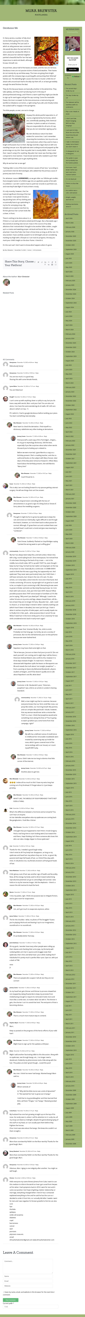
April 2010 (69, 1072)
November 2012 (71, 934)
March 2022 (69, 436)
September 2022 (71, 410)
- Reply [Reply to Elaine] (33, 1051)
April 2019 (69, 592)
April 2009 (69, 1126)
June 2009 (69, 1117)
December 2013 (71, 877)
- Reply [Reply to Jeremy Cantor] (45, 436)
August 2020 (70, 521)
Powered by (73, 77)
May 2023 (69, 374)
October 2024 (70, 298)
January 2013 (70, 926)
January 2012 (70, 979)
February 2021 (70, 494)
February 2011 (70, 1028)
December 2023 (71, 343)
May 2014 (69, 854)
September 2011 (71, 997)
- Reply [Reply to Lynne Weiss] (37, 386)
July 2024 (69, 312)
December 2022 (71, 396)
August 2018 (70, 627)
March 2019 (69, 596)
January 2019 (70, 605)
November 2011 (71, 988)
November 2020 (71, 507)
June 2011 (69, 1010)
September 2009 (71, 1104)
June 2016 (69, 743)
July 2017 (69, 685)
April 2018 (69, 645)
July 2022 (69, 418)
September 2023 (71, 356)
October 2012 (70, 939)
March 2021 (69, 490)
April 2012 (69, 966)
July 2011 (69, 1006)
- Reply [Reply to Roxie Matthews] (38, 870)
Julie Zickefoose (14, 943)
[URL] (28, 1286)
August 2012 (70, 948)
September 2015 (71, 783)
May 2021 (69, 481)
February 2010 (70, 1081)
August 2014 (70, 841)
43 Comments (37, 250)
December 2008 (71, 1144)
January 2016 (70, 765)
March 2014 (69, 863)
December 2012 (71, 930)
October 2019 (70, 565)
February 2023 (70, 387)
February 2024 (70, 334)
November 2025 (71, 240)
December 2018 (71, 610)
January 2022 (70, 445)
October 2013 (70, 886)
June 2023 (69, 369)
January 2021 (70, 499)
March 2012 (69, 970)
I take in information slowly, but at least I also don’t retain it (72, 144)
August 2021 (70, 467)
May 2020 (69, 534)
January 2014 (70, 872)
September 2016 (71, 730)
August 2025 (70, 254)
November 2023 (71, 347)
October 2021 (70, 458)
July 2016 (69, 739)
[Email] (28, 1281)
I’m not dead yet (71, 179)
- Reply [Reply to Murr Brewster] (41, 423)
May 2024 (69, 321)
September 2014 (71, 837)
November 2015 (71, 774)
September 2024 (71, 303)
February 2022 (70, 441)
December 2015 (71, 770)
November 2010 (71, 1041)
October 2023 (70, 352)
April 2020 (69, 538)
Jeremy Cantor (21, 436)
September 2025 (71, 249)
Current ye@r (8, 1303)
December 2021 (71, 450)
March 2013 (69, 917)
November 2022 (71, 401)
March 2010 (69, 1077)
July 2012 (69, 952)
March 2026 (69, 223)
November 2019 (71, 561)
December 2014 (71, 823)
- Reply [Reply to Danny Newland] (38, 1151)
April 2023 (69, 378)
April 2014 (69, 859)
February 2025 (70, 280)
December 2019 (71, 556)
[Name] (28, 1276)
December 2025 (71, 236)
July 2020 (69, 525)
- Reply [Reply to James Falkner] (37, 916)
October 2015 (70, 779)
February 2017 (70, 708)
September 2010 (71, 1050)
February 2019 (70, 601)
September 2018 (71, 623)
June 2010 (69, 1063)
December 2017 (71, 663)
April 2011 (69, 1019)
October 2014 (70, 832)
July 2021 (69, 472)
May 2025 (69, 267)
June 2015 (69, 797)
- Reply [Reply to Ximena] (33, 1178)
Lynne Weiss (13, 386)
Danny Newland (14, 1151)
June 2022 (69, 423)
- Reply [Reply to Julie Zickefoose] (39, 943)
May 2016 (69, 748)
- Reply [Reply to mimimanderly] (38, 551)
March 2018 (69, 650)
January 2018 (70, 659)
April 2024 (69, 325)
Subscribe (72, 69)
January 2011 (70, 1032)
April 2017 (69, 699)
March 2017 (69, 703)
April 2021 (69, 485)
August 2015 (70, 788)
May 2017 (69, 694)
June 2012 (69, 957)
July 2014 (69, 845)
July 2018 (69, 632)
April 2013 (69, 912)
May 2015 (69, 801)
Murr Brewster (9, 250)
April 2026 (69, 218)
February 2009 (70, 1135)
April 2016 (69, 752)
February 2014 (70, 868)
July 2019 (69, 579)
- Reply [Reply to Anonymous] (36, 362)
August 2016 (70, 734)
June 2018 (69, 636)
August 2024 (70, 307)
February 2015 (70, 814)
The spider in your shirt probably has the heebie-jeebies (72, 160)
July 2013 (69, 899)
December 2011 (71, 983)
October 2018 (70, 619)
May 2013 (69, 908)
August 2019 (70, 574)
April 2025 (69, 272)
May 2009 (69, 1121)
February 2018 (70, 654)
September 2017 (71, 676)
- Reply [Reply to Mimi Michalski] (38, 779)
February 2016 (70, 761)
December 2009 (71, 1090)
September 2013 (71, 890)
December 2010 (71, 1037)
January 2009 (70, 1139)
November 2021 (71, 454)
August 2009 (70, 1108)
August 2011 (70, 1001)
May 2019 (69, 587)
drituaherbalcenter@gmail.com (21, 1240)
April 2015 (69, 805)
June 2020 (69, 530)
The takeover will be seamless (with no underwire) (72, 104)
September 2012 (71, 943)
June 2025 (69, 263)
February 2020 (70, 547)
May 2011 (69, 1015)
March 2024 (69, 329)
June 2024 (69, 316)
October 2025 (70, 245)
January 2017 (70, 712)
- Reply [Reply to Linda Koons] (36, 1111)
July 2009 (69, 1112)
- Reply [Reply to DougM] (34, 397)
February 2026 (70, 227)
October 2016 (70, 725)
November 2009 (71, 1095)
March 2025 (69, 276)
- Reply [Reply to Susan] (33, 484)
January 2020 (70, 552)
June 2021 (69, 476)
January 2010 (70, 1086)
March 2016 (69, 757)
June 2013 (69, 903)
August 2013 (70, 894)
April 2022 (69, 432)
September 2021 (71, 463)
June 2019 (69, 583)
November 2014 (71, 828)
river (11, 846)
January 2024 (70, 338)
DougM (12, 397)
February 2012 (70, 975)
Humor (29, 250)
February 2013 (70, 921)
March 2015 (69, 810)
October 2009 (70, 1099)
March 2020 (69, 543)
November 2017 (71, 668)
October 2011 (70, 992)
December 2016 (71, 716)
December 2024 (71, 289)
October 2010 (70, 1046)
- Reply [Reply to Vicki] (32, 808)
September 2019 (71, 570)
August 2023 (70, 361)
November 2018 (71, 614)
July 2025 (69, 258)
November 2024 (71, 294)
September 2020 (71, 516)
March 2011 (69, 1023)
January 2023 (70, 392)
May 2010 (69, 1068)
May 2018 (69, 641)
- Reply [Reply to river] (32, 846)
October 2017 (70, 672)
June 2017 (69, 690)
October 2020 (70, 512)
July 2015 (69, 792)
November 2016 (71, 721)
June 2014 (69, 850)
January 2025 (70, 285)
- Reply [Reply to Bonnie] (33, 892)
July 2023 (69, 365)
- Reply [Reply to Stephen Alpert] (38, 1023)
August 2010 (70, 1055)
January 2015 (70, 819)
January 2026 (70, 232)
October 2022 (70, 405)
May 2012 (69, 961)
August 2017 (70, 681)
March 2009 (69, 1130)
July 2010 (69, 1059)
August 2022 (70, 414)
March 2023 (69, 383)
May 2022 (69, 427)
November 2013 (71, 881)
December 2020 (71, 503)
